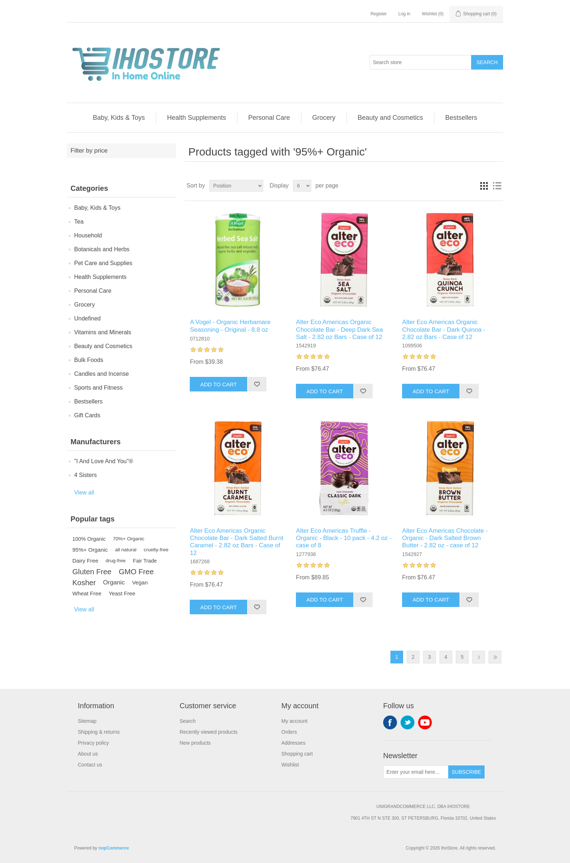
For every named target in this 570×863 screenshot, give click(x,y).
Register (378, 13)
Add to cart (218, 384)
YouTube (425, 722)
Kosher (84, 583)
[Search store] (420, 62)
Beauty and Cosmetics (390, 117)
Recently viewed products (209, 732)
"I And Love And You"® (103, 461)
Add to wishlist (256, 384)
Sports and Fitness (98, 388)
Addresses (293, 743)
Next (478, 657)
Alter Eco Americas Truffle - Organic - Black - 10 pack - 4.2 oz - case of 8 (344, 538)
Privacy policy (93, 743)
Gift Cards (87, 415)
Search (487, 62)
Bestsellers (461, 117)
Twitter (407, 722)
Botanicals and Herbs (101, 249)
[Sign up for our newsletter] (416, 772)
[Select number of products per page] (302, 186)
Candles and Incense (101, 374)
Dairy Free (85, 560)
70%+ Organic (129, 538)
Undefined (87, 318)
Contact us (90, 765)
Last (495, 657)
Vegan (140, 582)
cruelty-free (156, 549)
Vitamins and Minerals (102, 332)
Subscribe (466, 772)
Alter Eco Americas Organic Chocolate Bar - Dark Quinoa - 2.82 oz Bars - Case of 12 (443, 329)
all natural (125, 549)
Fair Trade (145, 561)
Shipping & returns (99, 732)
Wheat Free (86, 593)
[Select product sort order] (236, 186)
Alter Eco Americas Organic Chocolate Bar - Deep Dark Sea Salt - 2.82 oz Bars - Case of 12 (339, 329)
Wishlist (290, 765)
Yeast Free (122, 593)
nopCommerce (114, 848)
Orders (289, 732)
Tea (79, 221)
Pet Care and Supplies (103, 263)
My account (294, 721)
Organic (114, 582)
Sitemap (87, 721)
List (497, 186)
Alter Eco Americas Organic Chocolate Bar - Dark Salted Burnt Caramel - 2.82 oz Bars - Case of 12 (236, 541)
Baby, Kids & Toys (119, 117)
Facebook (390, 722)
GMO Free (136, 572)
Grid (483, 186)
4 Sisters (85, 475)
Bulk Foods (88, 360)
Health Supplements (196, 117)
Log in (404, 13)
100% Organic (89, 539)
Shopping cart (297, 754)
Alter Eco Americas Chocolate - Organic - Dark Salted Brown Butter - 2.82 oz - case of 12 (444, 538)
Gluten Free (92, 572)
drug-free (115, 560)
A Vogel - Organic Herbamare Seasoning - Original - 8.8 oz (230, 326)
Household (88, 235)
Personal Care (269, 117)
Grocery (324, 117)
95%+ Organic (90, 550)
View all (84, 492)
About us (88, 754)
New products (195, 743)
